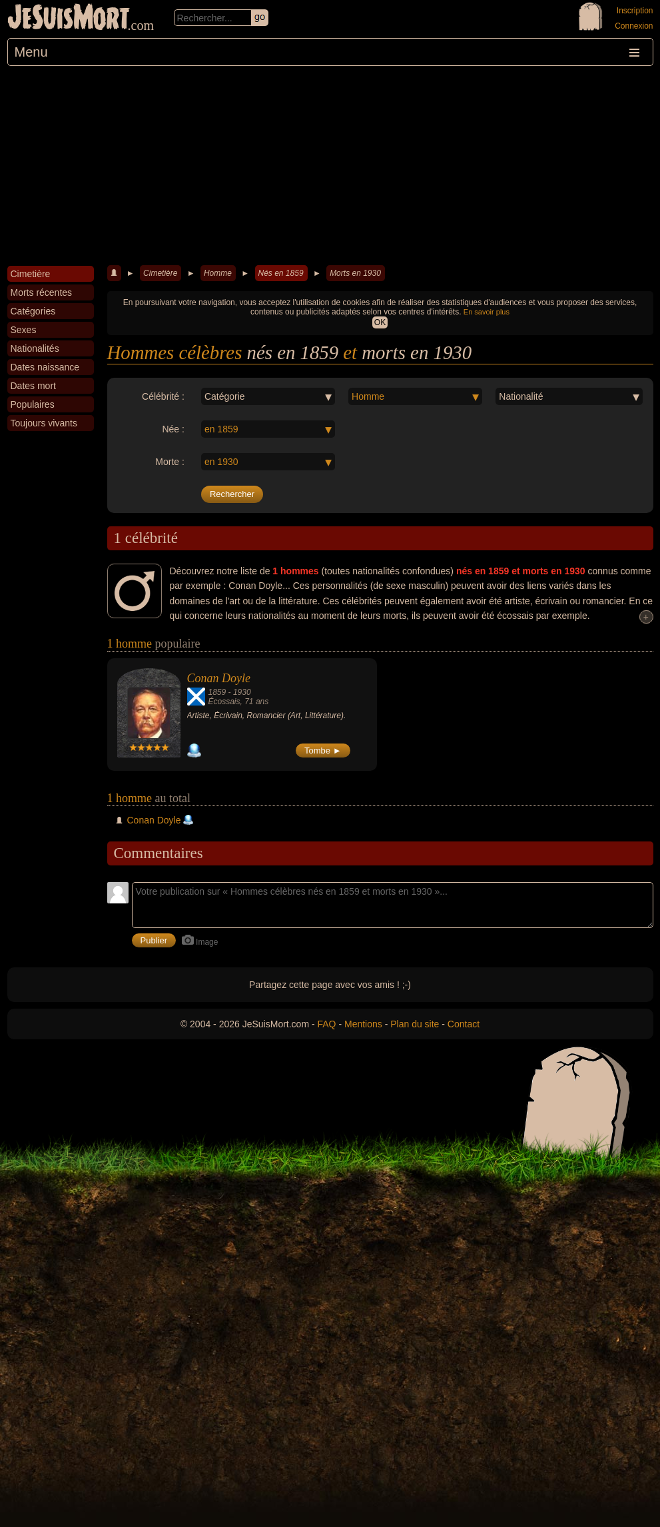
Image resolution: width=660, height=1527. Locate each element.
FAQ (327, 1024)
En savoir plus (486, 312)
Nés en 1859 (281, 273)
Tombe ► (323, 751)
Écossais (224, 701)
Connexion (634, 26)
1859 (217, 692)
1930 (242, 692)
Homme (218, 273)
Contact (464, 1024)
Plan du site (414, 1024)
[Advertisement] (330, 166)
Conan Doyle (218, 678)
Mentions (363, 1024)
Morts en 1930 (355, 273)
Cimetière (160, 273)
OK (380, 322)
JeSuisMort (68, 18)
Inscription (635, 10)
